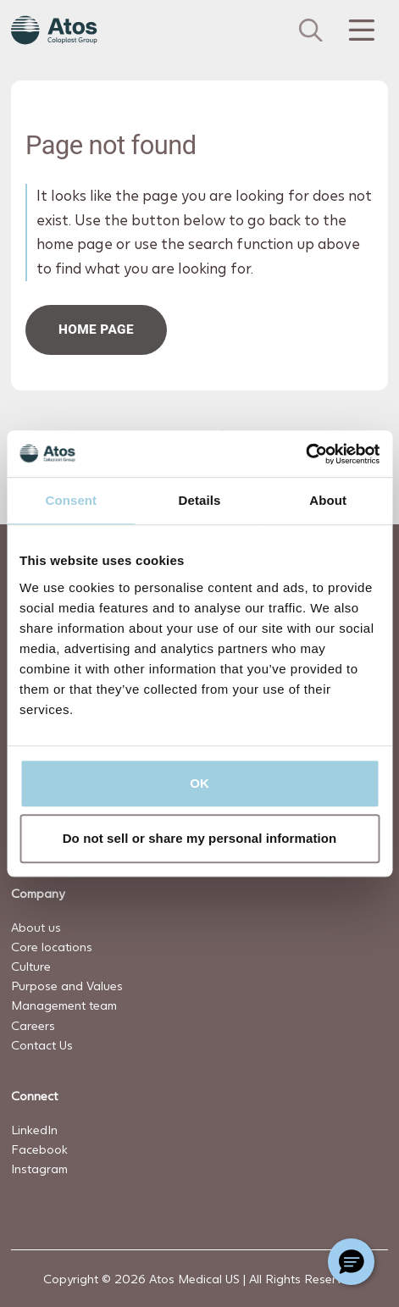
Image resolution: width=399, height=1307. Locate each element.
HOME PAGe (96, 329)
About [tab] (327, 500)
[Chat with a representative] (351, 1261)
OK (199, 783)
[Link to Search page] (311, 30)
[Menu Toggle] (360, 30)
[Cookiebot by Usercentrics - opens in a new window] (305, 454)
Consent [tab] (71, 500)
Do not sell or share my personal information (200, 838)
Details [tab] (200, 500)
